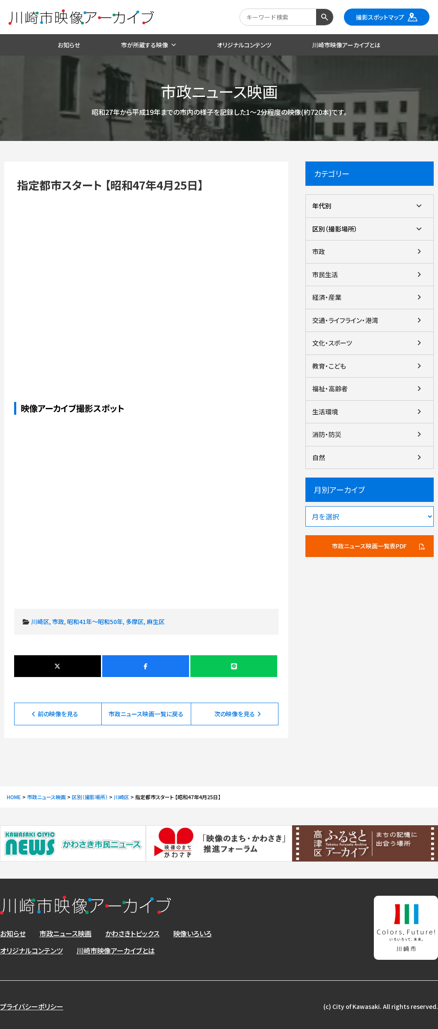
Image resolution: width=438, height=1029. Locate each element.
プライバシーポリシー (31, 1006)
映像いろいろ (192, 933)
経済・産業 (326, 297)
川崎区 (40, 621)
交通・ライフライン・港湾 (345, 320)
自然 (318, 457)
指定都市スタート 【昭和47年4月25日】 (146, 282)
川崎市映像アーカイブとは (116, 950)
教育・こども (329, 365)
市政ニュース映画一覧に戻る (146, 713)
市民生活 (325, 274)
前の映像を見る (58, 713)
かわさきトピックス (132, 933)
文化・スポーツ (332, 342)
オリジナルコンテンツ (31, 950)
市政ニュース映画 (65, 933)
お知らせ (13, 933)
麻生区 (156, 621)
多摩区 (135, 621)
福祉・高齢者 (330, 388)
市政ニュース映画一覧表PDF (369, 546)
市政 (58, 621)
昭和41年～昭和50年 (95, 621)
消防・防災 (326, 434)
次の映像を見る (234, 713)
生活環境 (325, 411)
